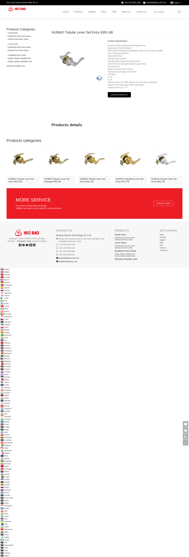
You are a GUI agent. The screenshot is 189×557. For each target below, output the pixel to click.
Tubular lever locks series (124, 248)
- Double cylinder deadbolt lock (19, 61)
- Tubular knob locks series (17, 39)
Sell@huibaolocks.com (68, 261)
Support (92, 12)
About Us (126, 12)
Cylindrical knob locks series (125, 238)
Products (78, 12)
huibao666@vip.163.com (156, 3)
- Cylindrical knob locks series (19, 36)
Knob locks (12, 33)
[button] (101, 78)
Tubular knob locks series (124, 240)
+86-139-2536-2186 (132, 3)
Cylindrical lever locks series (125, 246)
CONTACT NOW (163, 203)
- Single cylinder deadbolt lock (19, 58)
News (104, 12)
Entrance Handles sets (16, 66)
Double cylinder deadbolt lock (125, 256)
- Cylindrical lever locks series (19, 47)
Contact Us (141, 12)
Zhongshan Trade (24, 241)
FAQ (114, 12)
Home (66, 12)
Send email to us (119, 95)
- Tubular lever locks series (17, 50)
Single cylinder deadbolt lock (125, 254)
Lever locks (12, 44)
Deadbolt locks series (16, 55)
